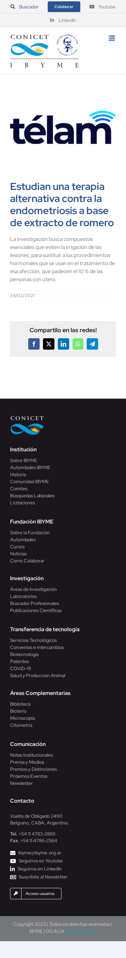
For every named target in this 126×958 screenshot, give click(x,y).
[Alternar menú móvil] (112, 38)
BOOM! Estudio (81, 931)
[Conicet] (27, 417)
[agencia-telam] (63, 127)
